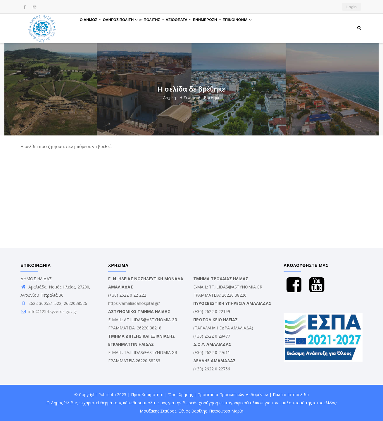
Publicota (107, 394)
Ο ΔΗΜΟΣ (92, 27)
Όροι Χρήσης (180, 394)
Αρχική (169, 97)
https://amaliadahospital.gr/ (134, 303)
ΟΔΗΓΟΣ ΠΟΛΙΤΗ (126, 27)
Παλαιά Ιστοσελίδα (291, 394)
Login (351, 7)
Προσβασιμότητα (147, 394)
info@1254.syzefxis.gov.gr (48, 311)
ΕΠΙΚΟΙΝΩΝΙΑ (260, 27)
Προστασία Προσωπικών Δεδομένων (232, 394)
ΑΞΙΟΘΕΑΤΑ (193, 27)
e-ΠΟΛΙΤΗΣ (162, 27)
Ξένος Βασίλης (193, 411)
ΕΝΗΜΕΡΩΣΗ (226, 27)
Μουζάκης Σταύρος (158, 411)
